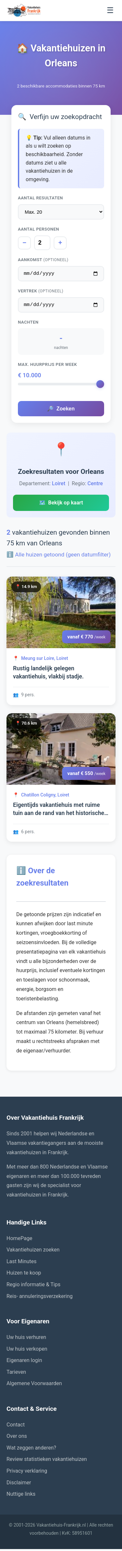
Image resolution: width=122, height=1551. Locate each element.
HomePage (19, 1240)
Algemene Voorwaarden (34, 1385)
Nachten (28, 324)
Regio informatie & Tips (34, 1286)
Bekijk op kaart (61, 505)
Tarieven (16, 1374)
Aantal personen (38, 229)
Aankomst (43, 259)
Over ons (17, 1438)
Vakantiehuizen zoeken (33, 1252)
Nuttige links (21, 1496)
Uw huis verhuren (26, 1339)
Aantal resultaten (40, 197)
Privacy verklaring (27, 1473)
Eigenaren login (24, 1362)
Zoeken (61, 411)
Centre (95, 485)
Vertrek (40, 291)
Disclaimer (19, 1484)
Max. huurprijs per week (47, 366)
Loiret (58, 485)
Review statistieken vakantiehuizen (47, 1461)
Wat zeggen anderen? (31, 1450)
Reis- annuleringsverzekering (40, 1298)
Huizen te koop (24, 1275)
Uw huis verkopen (27, 1351)
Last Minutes (21, 1263)
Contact (16, 1427)
